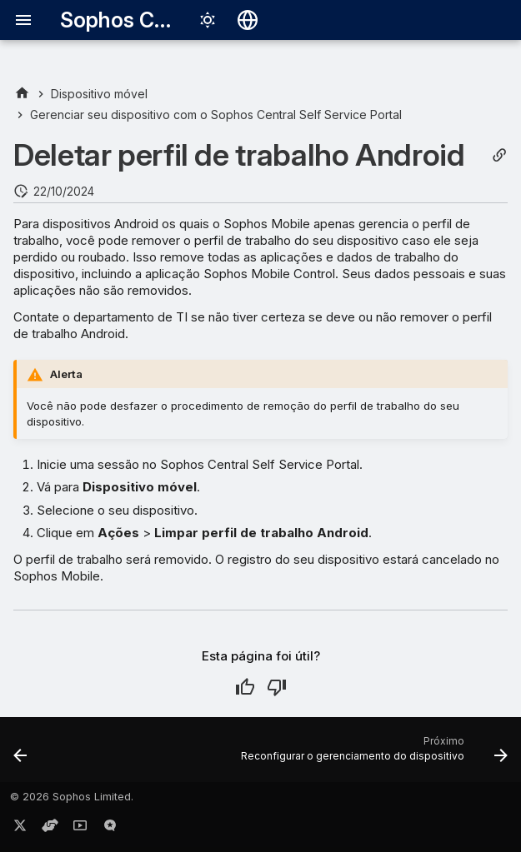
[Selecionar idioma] (247, 20)
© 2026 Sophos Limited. (71, 796)
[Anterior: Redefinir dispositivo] (21, 754)
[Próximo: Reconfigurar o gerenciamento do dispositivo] (372, 754)
